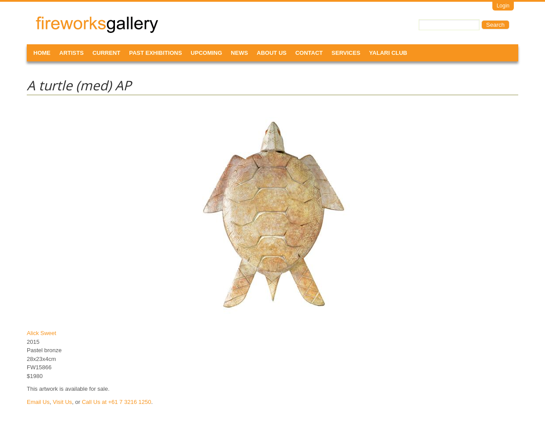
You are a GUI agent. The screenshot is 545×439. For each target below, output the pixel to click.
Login (503, 6)
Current (107, 53)
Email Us (38, 402)
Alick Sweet (41, 333)
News (239, 53)
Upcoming (206, 53)
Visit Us (62, 402)
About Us (272, 53)
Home (41, 53)
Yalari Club (388, 53)
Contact (309, 53)
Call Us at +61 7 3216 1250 (116, 402)
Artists (71, 53)
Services (346, 53)
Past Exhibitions (155, 53)
